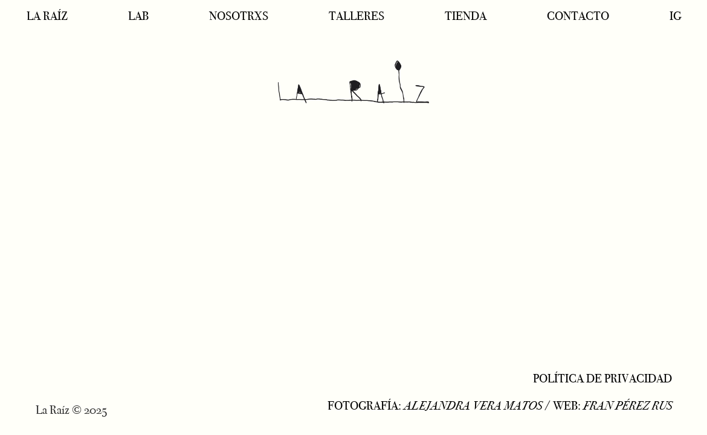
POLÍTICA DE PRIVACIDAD (602, 378)
